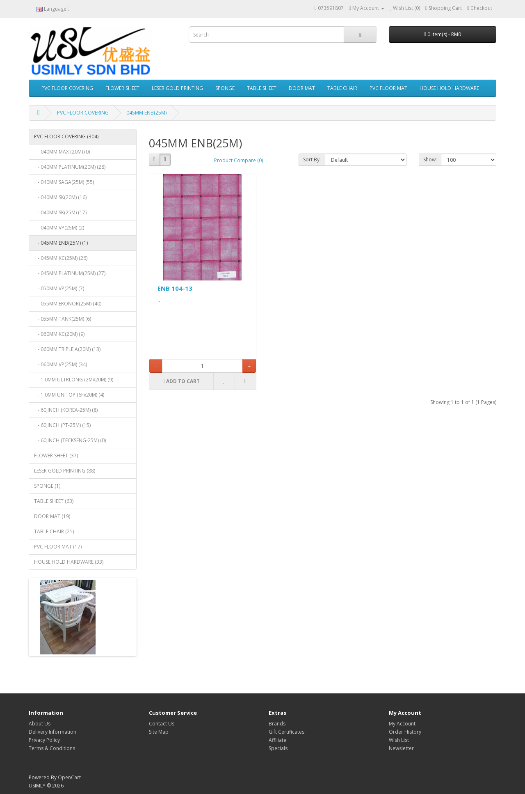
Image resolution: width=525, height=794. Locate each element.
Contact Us (161, 723)
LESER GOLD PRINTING (177, 88)
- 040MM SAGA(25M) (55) (64, 182)
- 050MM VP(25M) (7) (59, 288)
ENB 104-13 (175, 288)
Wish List (399, 740)
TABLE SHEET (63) (53, 501)
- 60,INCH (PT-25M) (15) (62, 425)
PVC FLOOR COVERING (67, 88)
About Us (39, 723)
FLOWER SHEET (122, 88)
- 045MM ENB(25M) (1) (61, 242)
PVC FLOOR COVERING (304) (66, 136)
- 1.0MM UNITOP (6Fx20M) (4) (69, 394)
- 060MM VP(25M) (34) (60, 364)
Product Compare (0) (238, 160)
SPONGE (225, 88)
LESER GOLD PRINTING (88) (64, 470)
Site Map (159, 731)
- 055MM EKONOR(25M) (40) (67, 303)
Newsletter (401, 748)
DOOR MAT (302, 88)
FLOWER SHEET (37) (56, 455)
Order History (405, 731)
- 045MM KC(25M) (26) (60, 258)
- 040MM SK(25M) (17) (60, 212)
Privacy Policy (44, 740)
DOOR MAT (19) (52, 516)
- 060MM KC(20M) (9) (59, 333)
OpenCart (69, 777)
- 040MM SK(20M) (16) (60, 197)
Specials (278, 748)
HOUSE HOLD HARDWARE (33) (68, 561)
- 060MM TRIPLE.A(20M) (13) (67, 349)
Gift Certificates (286, 731)
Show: (430, 159)
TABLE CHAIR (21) (54, 531)
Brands (277, 723)
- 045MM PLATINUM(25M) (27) (69, 273)
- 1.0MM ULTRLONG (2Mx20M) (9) (73, 379)
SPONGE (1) (47, 485)
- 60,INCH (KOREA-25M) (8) (66, 409)
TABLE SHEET (261, 88)
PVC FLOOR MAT (388, 88)
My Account (402, 723)
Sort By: (312, 159)
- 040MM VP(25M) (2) (59, 227)
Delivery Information (52, 731)
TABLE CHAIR (342, 88)
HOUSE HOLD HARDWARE (449, 88)
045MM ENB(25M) (146, 112)
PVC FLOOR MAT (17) (58, 546)
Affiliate (277, 740)
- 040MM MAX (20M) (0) (62, 151)
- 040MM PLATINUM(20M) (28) (69, 166)
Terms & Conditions (52, 748)
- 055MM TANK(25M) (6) (62, 318)
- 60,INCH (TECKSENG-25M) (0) (70, 440)
